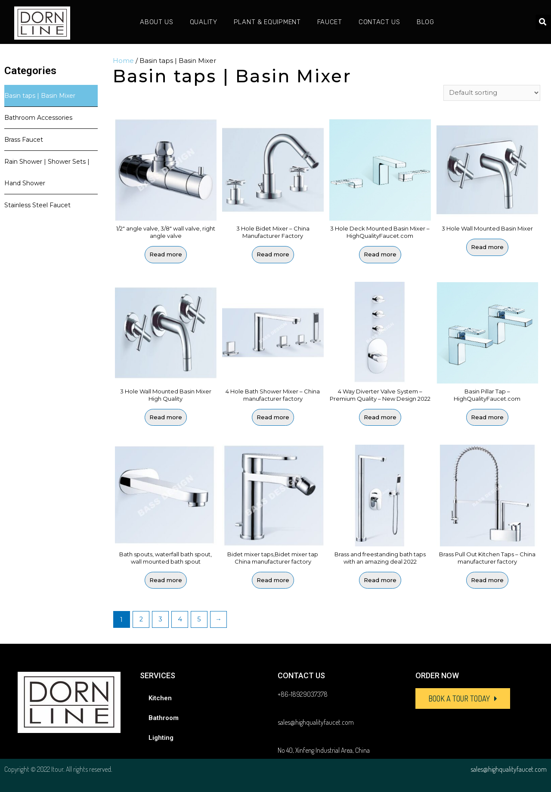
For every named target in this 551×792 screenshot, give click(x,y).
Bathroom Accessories (38, 118)
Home (123, 60)
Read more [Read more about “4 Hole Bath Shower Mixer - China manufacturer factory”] (273, 417)
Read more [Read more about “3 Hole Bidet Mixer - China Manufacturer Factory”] (273, 254)
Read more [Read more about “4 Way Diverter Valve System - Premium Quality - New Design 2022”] (380, 417)
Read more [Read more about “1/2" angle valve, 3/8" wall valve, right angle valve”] (165, 254)
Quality (203, 22)
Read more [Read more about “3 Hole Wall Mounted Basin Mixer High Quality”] (165, 417)
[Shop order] (491, 93)
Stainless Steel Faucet (37, 205)
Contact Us (379, 22)
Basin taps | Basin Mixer (39, 96)
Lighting (161, 738)
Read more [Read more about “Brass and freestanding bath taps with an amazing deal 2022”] (380, 580)
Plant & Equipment (267, 22)
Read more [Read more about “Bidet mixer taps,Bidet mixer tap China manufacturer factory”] (273, 580)
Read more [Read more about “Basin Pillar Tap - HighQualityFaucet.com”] (487, 417)
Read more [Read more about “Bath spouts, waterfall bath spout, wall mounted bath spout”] (165, 580)
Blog (425, 22)
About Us (156, 22)
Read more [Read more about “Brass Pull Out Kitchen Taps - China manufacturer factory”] (487, 580)
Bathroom (164, 718)
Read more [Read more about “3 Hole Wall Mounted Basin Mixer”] (487, 247)
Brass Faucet (23, 139)
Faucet (329, 22)
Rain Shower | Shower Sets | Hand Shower (47, 172)
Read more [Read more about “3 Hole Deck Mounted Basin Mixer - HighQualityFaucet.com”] (380, 254)
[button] (462, 698)
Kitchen (160, 698)
